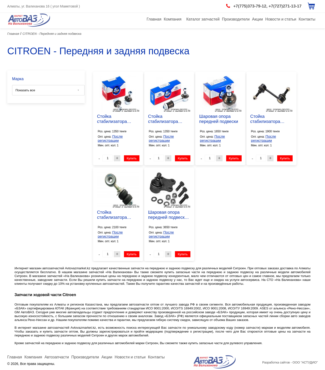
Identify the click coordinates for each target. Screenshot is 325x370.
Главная (154, 19)
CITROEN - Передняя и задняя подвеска (51, 34)
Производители (236, 19)
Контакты (307, 19)
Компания (172, 19)
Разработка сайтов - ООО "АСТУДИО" (290, 362)
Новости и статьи (280, 19)
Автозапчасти (56, 357)
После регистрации (110, 138)
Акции (257, 19)
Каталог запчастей (203, 19)
